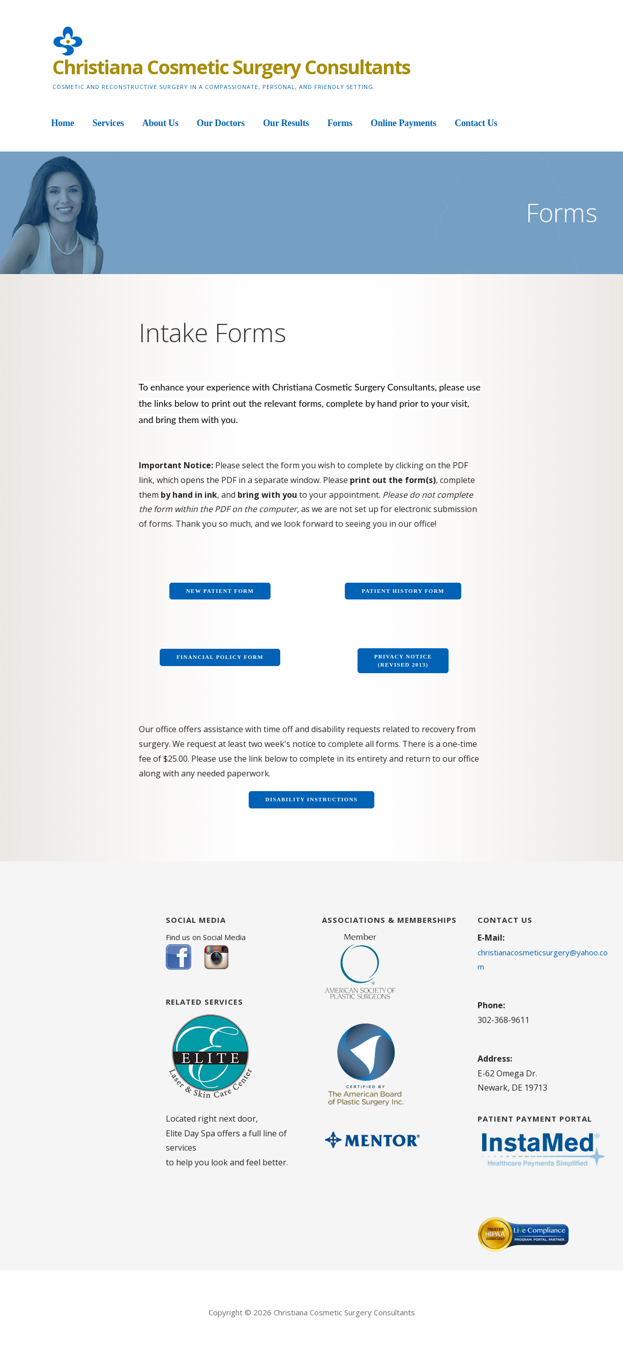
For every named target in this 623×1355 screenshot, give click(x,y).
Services (108, 123)
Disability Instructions (311, 799)
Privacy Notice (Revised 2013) (403, 660)
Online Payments (403, 123)
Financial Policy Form (219, 657)
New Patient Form (220, 591)
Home (62, 123)
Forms (340, 123)
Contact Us (476, 123)
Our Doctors (221, 123)
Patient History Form (403, 591)
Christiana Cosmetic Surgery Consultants (231, 66)
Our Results (286, 123)
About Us (160, 123)
